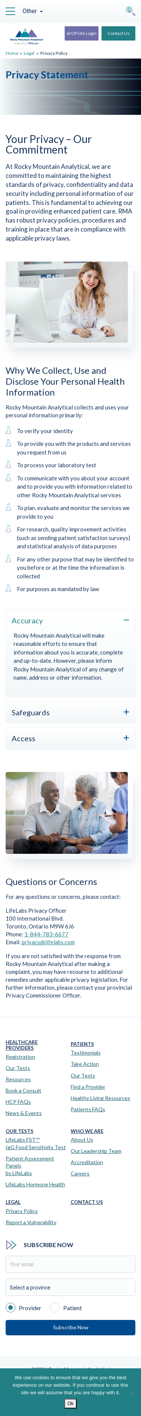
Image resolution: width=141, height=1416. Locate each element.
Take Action (85, 1064)
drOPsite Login (82, 33)
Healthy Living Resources (100, 1098)
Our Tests (18, 1068)
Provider (23, 1307)
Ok (70, 1403)
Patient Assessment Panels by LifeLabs (30, 1165)
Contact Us (119, 33)
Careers (80, 1173)
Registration (20, 1056)
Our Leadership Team (96, 1151)
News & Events (24, 1113)
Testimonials (86, 1052)
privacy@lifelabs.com (48, 942)
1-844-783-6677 (46, 934)
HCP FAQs (18, 1101)
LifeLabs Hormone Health (35, 1184)
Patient (66, 1307)
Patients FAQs (88, 1109)
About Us (82, 1139)
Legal (29, 53)
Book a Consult (23, 1090)
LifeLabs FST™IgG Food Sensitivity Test (36, 1143)
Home (12, 53)
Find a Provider (88, 1086)
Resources (18, 1079)
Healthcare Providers (22, 1045)
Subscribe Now (70, 1327)
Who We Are (87, 1131)
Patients (82, 1044)
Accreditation (87, 1162)
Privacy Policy (22, 1211)
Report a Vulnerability (31, 1222)
